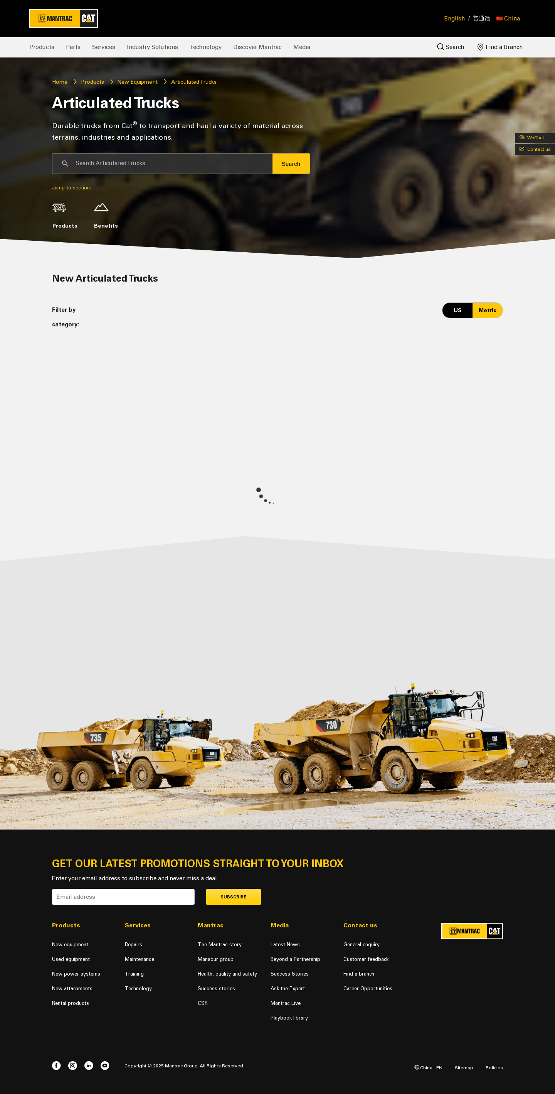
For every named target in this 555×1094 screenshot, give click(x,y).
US (458, 310)
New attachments (72, 988)
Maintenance (139, 959)
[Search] (162, 164)
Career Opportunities (367, 988)
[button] (508, 18)
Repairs (133, 944)
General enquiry (361, 944)
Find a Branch (500, 47)
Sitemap (464, 1067)
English (454, 18)
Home (59, 82)
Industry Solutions (152, 47)
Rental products (70, 1003)
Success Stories (290, 974)
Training (134, 974)
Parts (73, 47)
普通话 (481, 18)
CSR (203, 1003)
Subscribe (233, 897)
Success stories (216, 988)
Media (301, 47)
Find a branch (358, 974)
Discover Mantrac (257, 47)
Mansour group (216, 959)
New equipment (70, 944)
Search (450, 47)
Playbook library (289, 1018)
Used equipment (71, 959)
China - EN (428, 1067)
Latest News (285, 944)
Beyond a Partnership (295, 959)
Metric (487, 310)
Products (41, 47)
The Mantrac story (220, 944)
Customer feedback (365, 959)
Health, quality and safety (227, 974)
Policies (494, 1067)
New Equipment (137, 82)
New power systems (76, 974)
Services (103, 47)
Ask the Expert (288, 988)
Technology (206, 47)
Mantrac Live (286, 1003)
